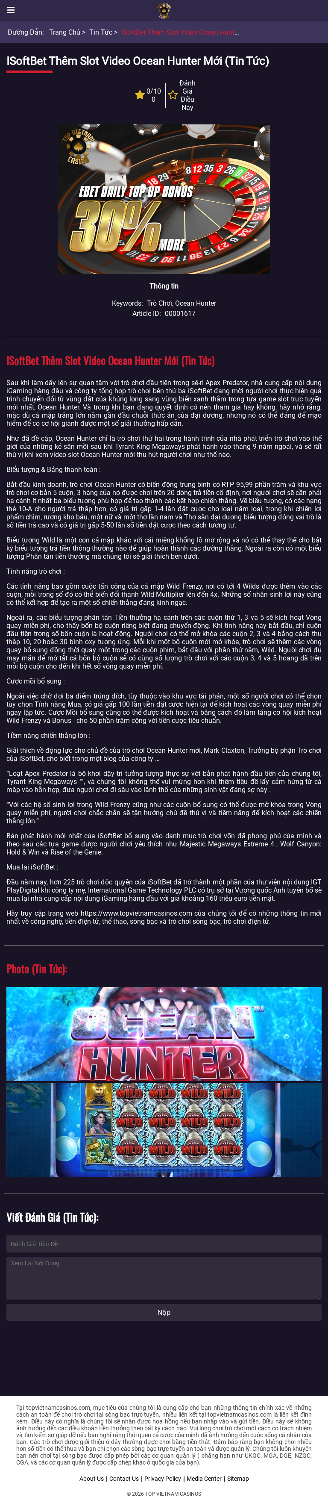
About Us (91, 1478)
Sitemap (238, 1478)
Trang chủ (64, 32)
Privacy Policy (162, 1478)
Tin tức (100, 32)
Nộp (164, 1312)
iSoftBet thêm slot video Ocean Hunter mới (187, 32)
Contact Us (124, 1478)
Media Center (204, 1478)
